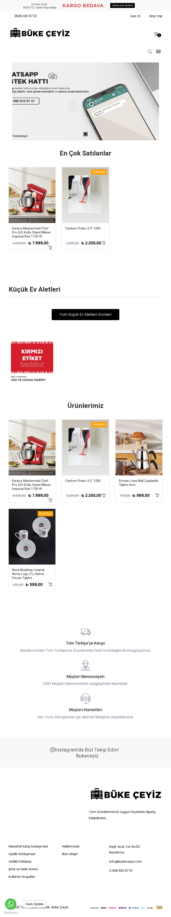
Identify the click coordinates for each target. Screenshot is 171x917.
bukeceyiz (86, 756)
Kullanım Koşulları (22, 876)
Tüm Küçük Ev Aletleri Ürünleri (85, 314)
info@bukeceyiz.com (125, 861)
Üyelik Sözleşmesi (22, 854)
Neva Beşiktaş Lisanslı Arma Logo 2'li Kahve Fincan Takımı (28, 574)
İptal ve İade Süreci (23, 869)
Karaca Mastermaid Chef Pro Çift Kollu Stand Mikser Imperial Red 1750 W (31, 232)
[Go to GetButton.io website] (11, 912)
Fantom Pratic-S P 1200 (82, 228)
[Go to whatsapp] (10, 904)
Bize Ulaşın (70, 854)
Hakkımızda (70, 846)
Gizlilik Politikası (20, 861)
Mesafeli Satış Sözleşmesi (28, 846)
